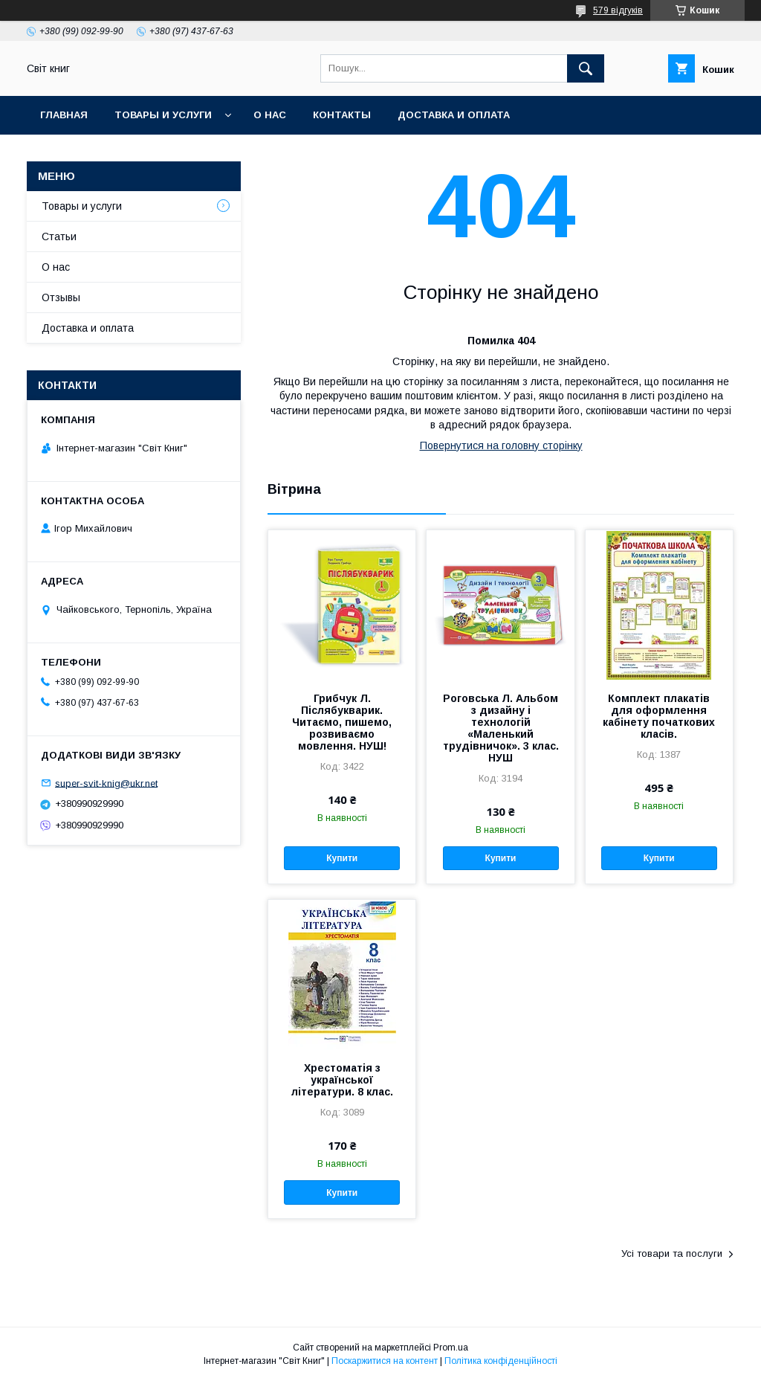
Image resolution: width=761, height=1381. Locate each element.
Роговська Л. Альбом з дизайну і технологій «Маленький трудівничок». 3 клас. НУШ (501, 728)
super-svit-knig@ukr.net (106, 782)
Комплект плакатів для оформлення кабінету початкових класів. (659, 716)
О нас (269, 114)
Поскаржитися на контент (384, 1361)
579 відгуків (618, 10)
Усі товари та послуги (671, 1253)
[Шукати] (585, 68)
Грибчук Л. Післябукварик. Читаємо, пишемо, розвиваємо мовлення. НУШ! (342, 722)
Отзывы (61, 297)
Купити (341, 858)
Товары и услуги (163, 114)
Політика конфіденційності (500, 1361)
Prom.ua (450, 1347)
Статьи (59, 236)
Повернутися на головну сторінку (501, 445)
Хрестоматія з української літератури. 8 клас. (342, 1080)
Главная (64, 114)
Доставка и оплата (454, 114)
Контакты (342, 114)
